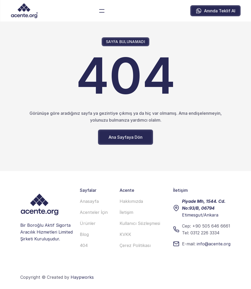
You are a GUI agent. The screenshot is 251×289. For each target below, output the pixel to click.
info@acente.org (213, 243)
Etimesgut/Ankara (200, 215)
